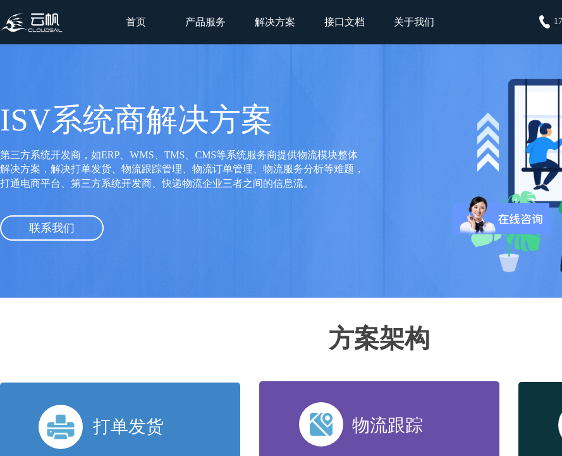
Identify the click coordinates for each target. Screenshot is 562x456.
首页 (136, 21)
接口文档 (344, 21)
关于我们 (414, 21)
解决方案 (275, 21)
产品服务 (205, 21)
